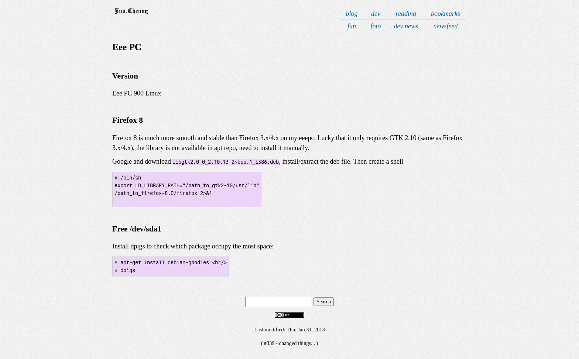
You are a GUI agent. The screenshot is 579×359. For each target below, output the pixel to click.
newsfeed (446, 26)
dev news (406, 26)
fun (351, 26)
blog (351, 13)
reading (406, 13)
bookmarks (445, 13)
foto (376, 26)
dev (375, 13)
